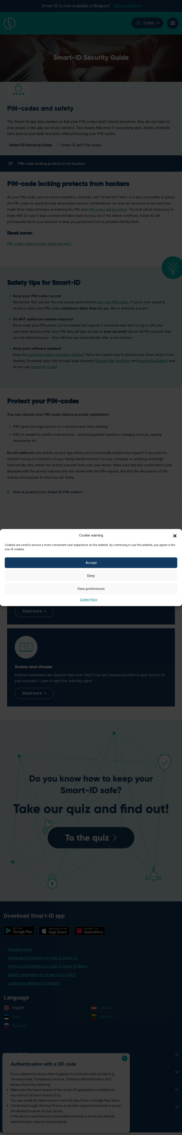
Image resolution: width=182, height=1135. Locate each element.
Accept (91, 563)
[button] (175, 535)
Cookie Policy (88, 599)
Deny (91, 576)
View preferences (91, 589)
